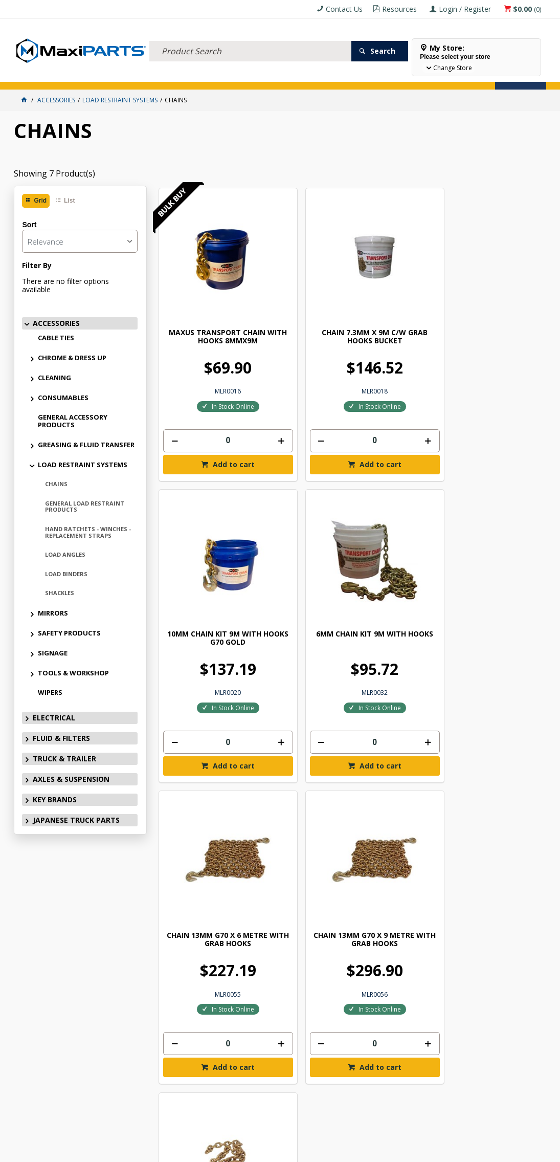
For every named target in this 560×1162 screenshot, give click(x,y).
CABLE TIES (56, 337)
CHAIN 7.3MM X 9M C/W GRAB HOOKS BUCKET (301, 286)
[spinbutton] (203, 387)
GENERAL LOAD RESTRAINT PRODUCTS (84, 506)
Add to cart (209, 410)
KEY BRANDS (297, 75)
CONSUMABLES (63, 397)
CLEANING (54, 377)
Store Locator (383, 75)
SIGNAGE (53, 652)
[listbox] (80, 241)
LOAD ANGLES (65, 554)
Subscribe (513, 873)
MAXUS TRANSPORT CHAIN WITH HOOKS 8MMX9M (204, 286)
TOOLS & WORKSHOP (73, 672)
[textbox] (250, 38)
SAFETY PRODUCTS (69, 633)
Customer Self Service (263, 1150)
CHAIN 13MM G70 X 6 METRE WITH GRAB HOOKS (204, 539)
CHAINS (56, 484)
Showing (54, 173)
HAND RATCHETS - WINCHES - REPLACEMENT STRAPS (88, 532)
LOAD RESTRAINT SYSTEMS (82, 464)
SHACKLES (59, 593)
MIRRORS (53, 613)
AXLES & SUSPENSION (243, 75)
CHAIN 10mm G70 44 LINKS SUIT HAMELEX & (399, 539)
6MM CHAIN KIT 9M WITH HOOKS (497, 282)
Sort (29, 225)
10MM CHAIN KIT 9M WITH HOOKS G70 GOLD (399, 286)
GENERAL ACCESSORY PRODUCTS (72, 420)
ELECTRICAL (81, 75)
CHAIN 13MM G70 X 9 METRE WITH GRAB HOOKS (301, 539)
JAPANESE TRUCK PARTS (76, 820)
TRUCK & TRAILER (183, 75)
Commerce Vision (337, 1150)
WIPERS (50, 692)
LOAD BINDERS (66, 574)
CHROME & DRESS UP (72, 357)
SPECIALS (337, 75)
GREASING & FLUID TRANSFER (86, 444)
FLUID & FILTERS (128, 75)
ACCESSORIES (37, 75)
